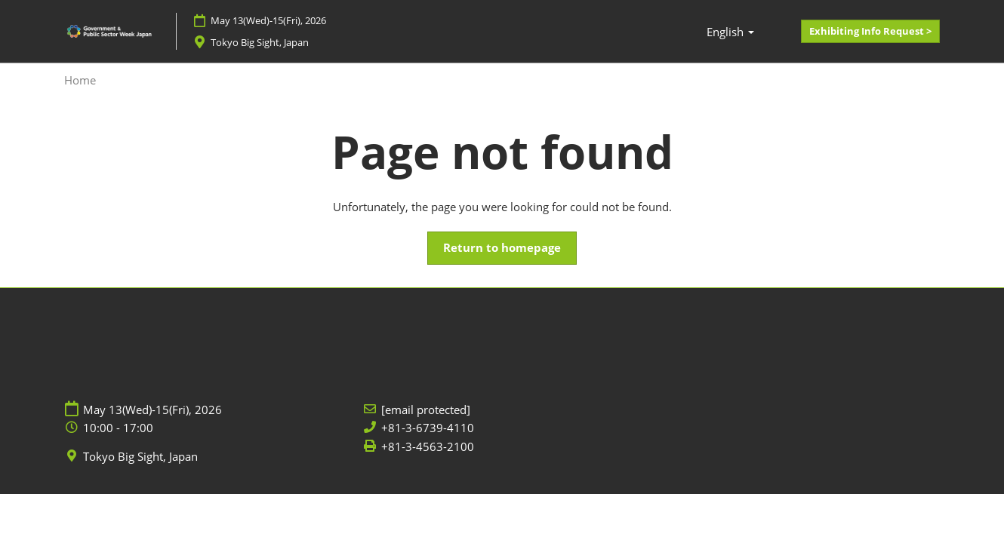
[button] (870, 32)
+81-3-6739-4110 (427, 428)
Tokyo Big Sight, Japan (140, 456)
